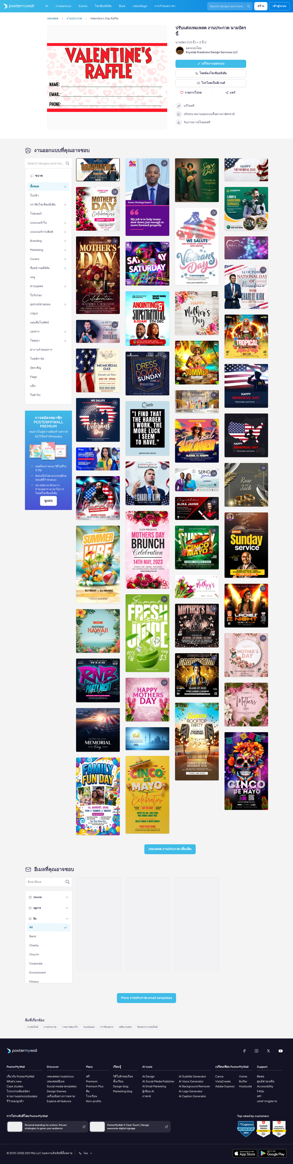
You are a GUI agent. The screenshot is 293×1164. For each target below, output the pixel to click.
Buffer (243, 1081)
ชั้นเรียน (118, 1081)
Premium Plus (95, 1086)
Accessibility (265, 1086)
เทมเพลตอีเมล (56, 1081)
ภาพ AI (146, 1096)
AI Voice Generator (191, 1081)
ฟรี (88, 1076)
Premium (92, 1081)
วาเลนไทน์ (32, 1026)
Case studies (15, 1086)
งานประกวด (50, 1026)
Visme (243, 1076)
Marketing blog (122, 1091)
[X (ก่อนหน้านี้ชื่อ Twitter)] (268, 1051)
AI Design (148, 1076)
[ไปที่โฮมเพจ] (17, 6)
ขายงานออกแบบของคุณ (22, 1096)
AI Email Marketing (154, 1086)
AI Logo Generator (190, 1091)
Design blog (120, 1086)
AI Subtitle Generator (192, 1076)
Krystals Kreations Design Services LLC (212, 52)
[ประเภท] (67, 897)
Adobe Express (225, 1086)
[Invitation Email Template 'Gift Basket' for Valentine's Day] (197, 923)
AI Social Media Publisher (158, 1081)
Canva (219, 1076)
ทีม (88, 1091)
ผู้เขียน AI (148, 1091)
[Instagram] (256, 1051)
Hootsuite (245, 1086)
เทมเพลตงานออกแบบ (60, 1076)
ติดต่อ (260, 1076)
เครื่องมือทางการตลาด (61, 1096)
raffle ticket (125, 1026)
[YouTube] (281, 1051)
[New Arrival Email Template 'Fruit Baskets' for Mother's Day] (148, 923)
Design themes (56, 1091)
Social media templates (62, 1086)
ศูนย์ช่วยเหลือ (265, 1081)
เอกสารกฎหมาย (267, 1101)
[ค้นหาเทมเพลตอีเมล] (46, 882)
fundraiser (89, 1026)
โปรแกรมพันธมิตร (18, 1091)
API (259, 1096)
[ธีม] (67, 918)
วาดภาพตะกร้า (70, 1026)
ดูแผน (48, 501)
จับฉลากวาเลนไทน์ (147, 1026)
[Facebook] (244, 1051)
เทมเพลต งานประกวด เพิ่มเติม (170, 849)
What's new (14, 1081)
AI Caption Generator (192, 1096)
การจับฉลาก (106, 1026)
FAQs (260, 1091)
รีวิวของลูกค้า (15, 1101)
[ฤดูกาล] (67, 908)
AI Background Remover (194, 1086)
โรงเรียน (91, 1096)
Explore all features (59, 1101)
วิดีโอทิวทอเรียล (123, 1076)
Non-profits (93, 1101)
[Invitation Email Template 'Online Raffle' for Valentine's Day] (98, 923)
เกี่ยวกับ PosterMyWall (20, 1076)
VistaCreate (223, 1081)
